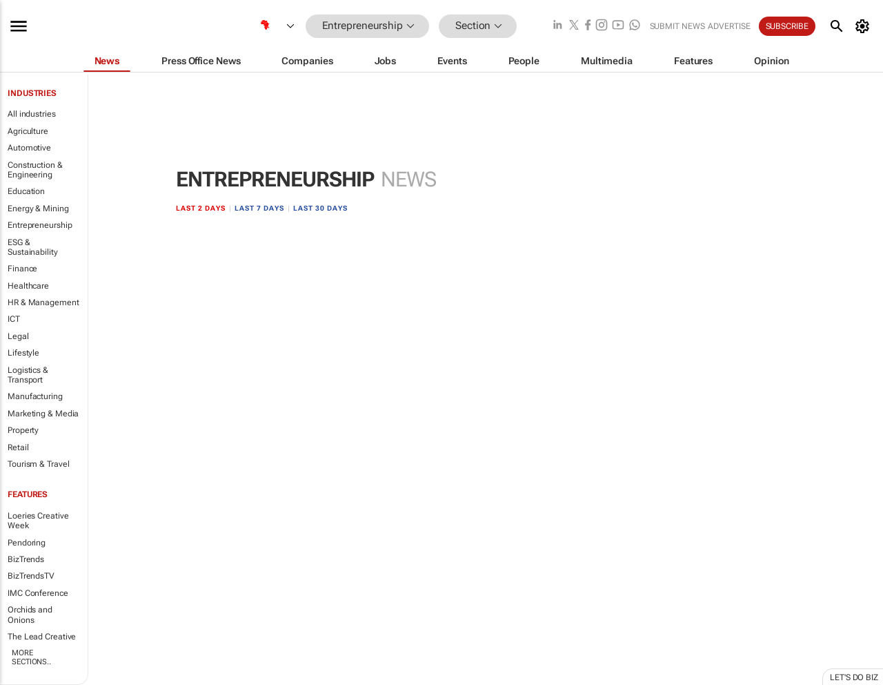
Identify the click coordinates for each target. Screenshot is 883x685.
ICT (14, 319)
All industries (32, 114)
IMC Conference (38, 593)
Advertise (729, 26)
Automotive (29, 148)
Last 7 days (259, 208)
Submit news (677, 26)
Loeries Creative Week (38, 520)
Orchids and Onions (30, 614)
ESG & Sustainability (33, 247)
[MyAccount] (864, 26)
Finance (22, 268)
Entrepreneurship (40, 225)
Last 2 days (201, 208)
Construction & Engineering (35, 170)
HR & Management (43, 302)
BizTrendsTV (31, 576)
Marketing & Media (43, 413)
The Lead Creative (42, 636)
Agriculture (28, 131)
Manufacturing (35, 396)
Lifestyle (23, 353)
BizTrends (26, 559)
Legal (18, 336)
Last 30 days (320, 208)
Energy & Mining (38, 208)
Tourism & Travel (38, 464)
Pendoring (27, 543)
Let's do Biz (854, 677)
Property (23, 430)
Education (26, 191)
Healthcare (28, 286)
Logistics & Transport (28, 375)
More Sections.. (31, 657)
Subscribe (787, 26)
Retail (18, 447)
